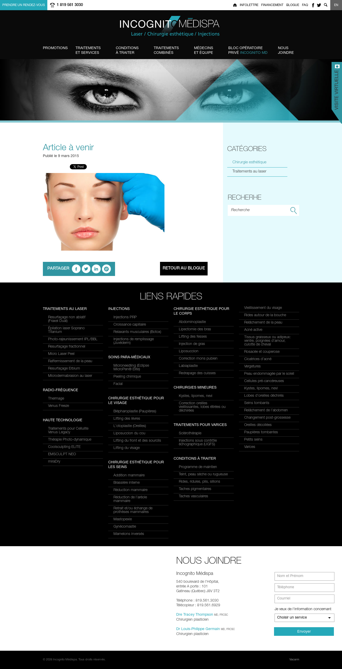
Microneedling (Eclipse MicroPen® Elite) (131, 367)
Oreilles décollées (258, 425)
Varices (249, 447)
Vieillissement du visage (263, 308)
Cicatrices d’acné (257, 359)
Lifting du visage (126, 448)
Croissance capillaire (129, 325)
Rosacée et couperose (262, 352)
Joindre (286, 50)
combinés (166, 50)
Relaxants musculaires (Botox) (137, 332)
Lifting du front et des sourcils (137, 441)
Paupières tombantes (261, 432)
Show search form (325, 5)
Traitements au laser (249, 172)
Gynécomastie (124, 527)
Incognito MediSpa (171, 26)
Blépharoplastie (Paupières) (134, 411)
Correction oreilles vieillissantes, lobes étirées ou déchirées (202, 407)
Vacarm (294, 659)
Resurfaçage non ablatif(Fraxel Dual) (67, 319)
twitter (319, 5)
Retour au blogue (184, 269)
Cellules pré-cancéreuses (264, 381)
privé (247, 50)
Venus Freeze (58, 406)
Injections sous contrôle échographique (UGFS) (198, 442)
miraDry (54, 462)
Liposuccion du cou (129, 433)
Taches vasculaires (193, 496)
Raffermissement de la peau (70, 361)
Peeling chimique (127, 377)
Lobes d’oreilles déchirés (264, 396)
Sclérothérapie (190, 433)
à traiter (127, 50)
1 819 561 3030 (70, 5)
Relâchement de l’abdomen (266, 410)
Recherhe (244, 197)
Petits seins (253, 440)
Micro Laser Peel (61, 354)
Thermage (56, 399)
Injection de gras (192, 344)
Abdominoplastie (192, 322)
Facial (118, 384)
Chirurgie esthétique (249, 162)
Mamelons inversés (128, 534)
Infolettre (249, 5)
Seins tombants (256, 403)
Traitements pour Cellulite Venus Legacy (68, 430)
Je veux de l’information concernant (303, 609)
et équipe (203, 50)
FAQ (305, 5)
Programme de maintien (198, 467)
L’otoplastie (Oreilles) (129, 426)
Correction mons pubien (198, 359)
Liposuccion (188, 351)
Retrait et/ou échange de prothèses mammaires (132, 510)
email (106, 268)
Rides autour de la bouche (265, 315)
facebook (313, 5)
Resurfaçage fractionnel (66, 347)
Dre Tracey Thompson (194, 615)
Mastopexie (122, 519)
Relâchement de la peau (263, 323)
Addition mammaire (129, 475)
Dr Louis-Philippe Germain (198, 629)
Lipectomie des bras (195, 329)
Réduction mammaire (130, 490)
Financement (272, 5)
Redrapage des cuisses (197, 373)
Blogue (292, 5)
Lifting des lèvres (126, 419)
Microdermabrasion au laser (70, 376)
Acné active (253, 330)
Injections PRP (125, 317)
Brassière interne (126, 483)
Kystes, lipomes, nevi (195, 396)
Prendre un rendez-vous (23, 5)
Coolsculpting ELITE (64, 447)
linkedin (96, 268)
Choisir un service (292, 618)
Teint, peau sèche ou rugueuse (203, 474)
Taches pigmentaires (195, 489)
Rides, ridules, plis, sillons (199, 482)
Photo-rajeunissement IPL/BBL (73, 339)
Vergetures (252, 366)
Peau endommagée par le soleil (269, 374)
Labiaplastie (188, 366)
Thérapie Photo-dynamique (69, 440)
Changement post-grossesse (267, 418)
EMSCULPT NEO (62, 454)
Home (235, 5)
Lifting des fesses (193, 337)
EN (336, 5)
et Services (88, 50)
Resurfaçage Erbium (64, 369)
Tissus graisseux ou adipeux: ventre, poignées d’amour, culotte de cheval (267, 341)
